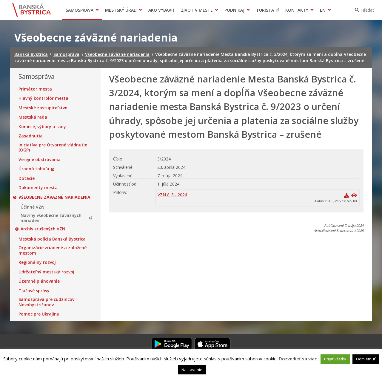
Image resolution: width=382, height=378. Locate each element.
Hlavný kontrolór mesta (43, 98)
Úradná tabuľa (34, 169)
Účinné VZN (32, 207)
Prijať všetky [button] (335, 359)
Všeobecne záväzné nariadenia (54, 197)
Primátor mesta (35, 89)
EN (323, 10)
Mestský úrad (121, 10)
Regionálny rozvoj (37, 262)
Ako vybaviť (161, 10)
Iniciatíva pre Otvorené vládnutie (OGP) (53, 147)
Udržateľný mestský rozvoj (46, 272)
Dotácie (27, 178)
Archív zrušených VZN (43, 229)
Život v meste (197, 10)
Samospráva (79, 10)
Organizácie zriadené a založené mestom (53, 250)
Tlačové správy (34, 290)
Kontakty (296, 10)
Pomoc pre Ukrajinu (39, 314)
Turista (265, 10)
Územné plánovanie (39, 281)
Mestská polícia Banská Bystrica (52, 239)
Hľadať (367, 10)
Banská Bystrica (31, 10)
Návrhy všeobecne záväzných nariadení (51, 218)
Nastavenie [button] (191, 369)
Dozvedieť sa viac (298, 359)
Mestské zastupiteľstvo (43, 108)
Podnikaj (234, 10)
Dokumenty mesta (38, 187)
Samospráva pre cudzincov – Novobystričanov (48, 302)
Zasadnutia (31, 136)
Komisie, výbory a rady (42, 126)
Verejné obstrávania (40, 159)
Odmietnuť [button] (365, 359)
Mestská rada (33, 117)
